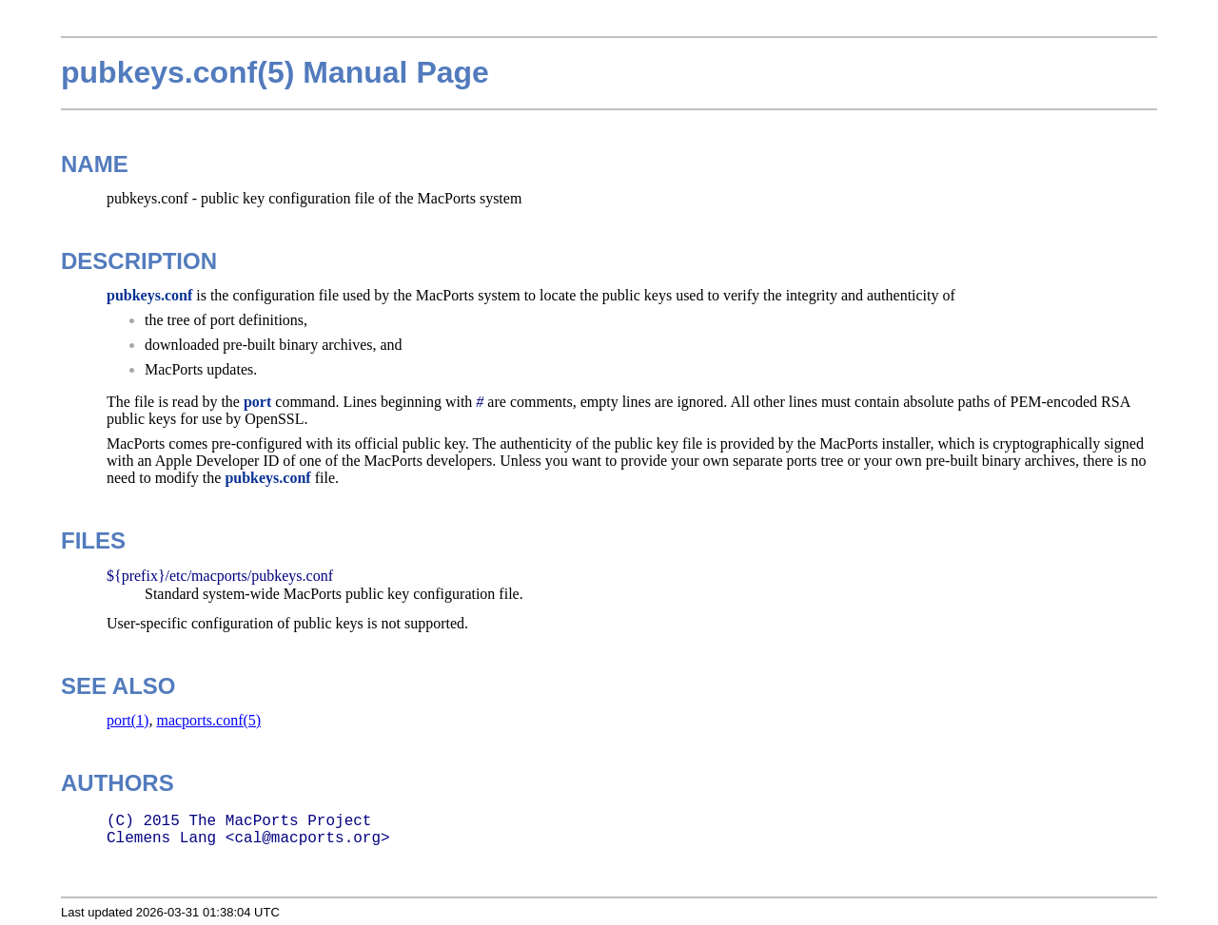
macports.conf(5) (208, 720)
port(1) (127, 720)
